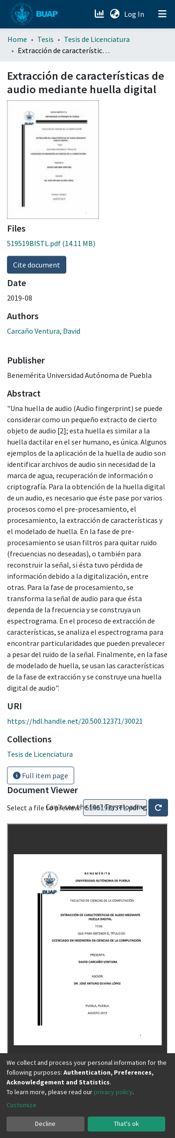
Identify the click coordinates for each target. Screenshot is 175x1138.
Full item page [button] (40, 775)
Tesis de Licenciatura (97, 39)
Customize (21, 1105)
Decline (45, 1123)
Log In (135, 14)
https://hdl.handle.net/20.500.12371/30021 (75, 721)
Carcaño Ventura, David (43, 331)
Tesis (45, 39)
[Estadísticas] (100, 14)
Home (17, 39)
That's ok (126, 1123)
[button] (114, 14)
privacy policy (113, 1092)
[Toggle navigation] (162, 14)
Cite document (36, 264)
